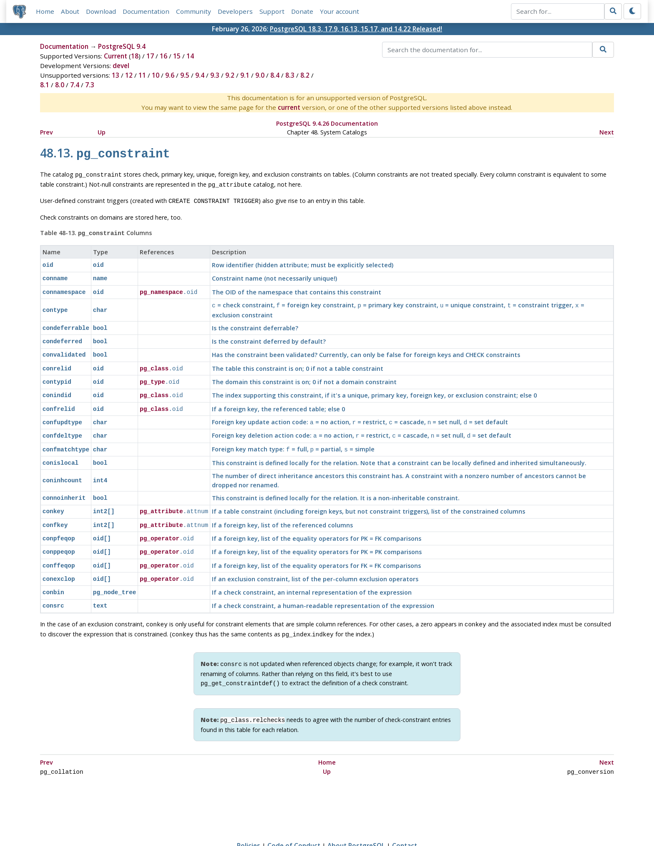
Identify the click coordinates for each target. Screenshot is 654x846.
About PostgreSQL (356, 815)
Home (45, 11)
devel (121, 65)
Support (271, 11)
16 (163, 56)
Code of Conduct (293, 815)
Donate (302, 11)
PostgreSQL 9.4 (122, 46)
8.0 (59, 85)
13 (115, 75)
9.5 (184, 75)
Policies (248, 815)
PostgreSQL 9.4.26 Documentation (327, 123)
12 (129, 75)
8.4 (274, 75)
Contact (404, 815)
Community (193, 11)
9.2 (229, 75)
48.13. (105, 152)
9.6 (169, 75)
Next (606, 132)
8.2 (304, 75)
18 (134, 56)
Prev (46, 132)
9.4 (199, 75)
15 (177, 56)
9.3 (214, 75)
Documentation (146, 11)
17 (150, 56)
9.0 (259, 75)
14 (190, 56)
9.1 (244, 75)
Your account (339, 11)
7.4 (74, 85)
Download (101, 11)
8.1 (44, 85)
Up (102, 132)
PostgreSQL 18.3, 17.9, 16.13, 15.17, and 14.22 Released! (356, 29)
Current (115, 56)
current (289, 107)
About (70, 11)
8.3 (289, 75)
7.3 (89, 85)
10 (155, 75)
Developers (235, 11)
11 (142, 75)
